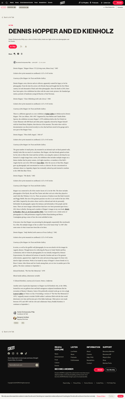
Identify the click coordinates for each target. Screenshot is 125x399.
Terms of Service (87, 383)
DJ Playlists (84, 3)
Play (12, 46)
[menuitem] (26, 46)
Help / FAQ (90, 357)
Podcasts (94, 3)
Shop (104, 360)
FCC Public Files (110, 383)
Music (12, 2)
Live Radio (74, 351)
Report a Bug (66, 383)
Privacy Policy (76, 383)
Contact (89, 363)
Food (36, 2)
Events (50, 2)
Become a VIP (107, 354)
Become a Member (108, 351)
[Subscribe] (37, 365)
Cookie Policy (98, 383)
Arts (23, 323)
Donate (118, 3)
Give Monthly (111, 370)
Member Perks (107, 363)
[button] (11, 7)
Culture (16, 323)
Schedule (120, 7)
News (17, 2)
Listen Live (105, 3)
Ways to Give (107, 357)
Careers (89, 354)
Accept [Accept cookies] (120, 396)
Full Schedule (75, 360)
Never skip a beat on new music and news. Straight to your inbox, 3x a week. (23, 359)
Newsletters (42, 2)
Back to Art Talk (8, 17)
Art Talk (11, 25)
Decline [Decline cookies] (111, 396)
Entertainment (59, 357)
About (89, 351)
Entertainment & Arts (26, 2)
